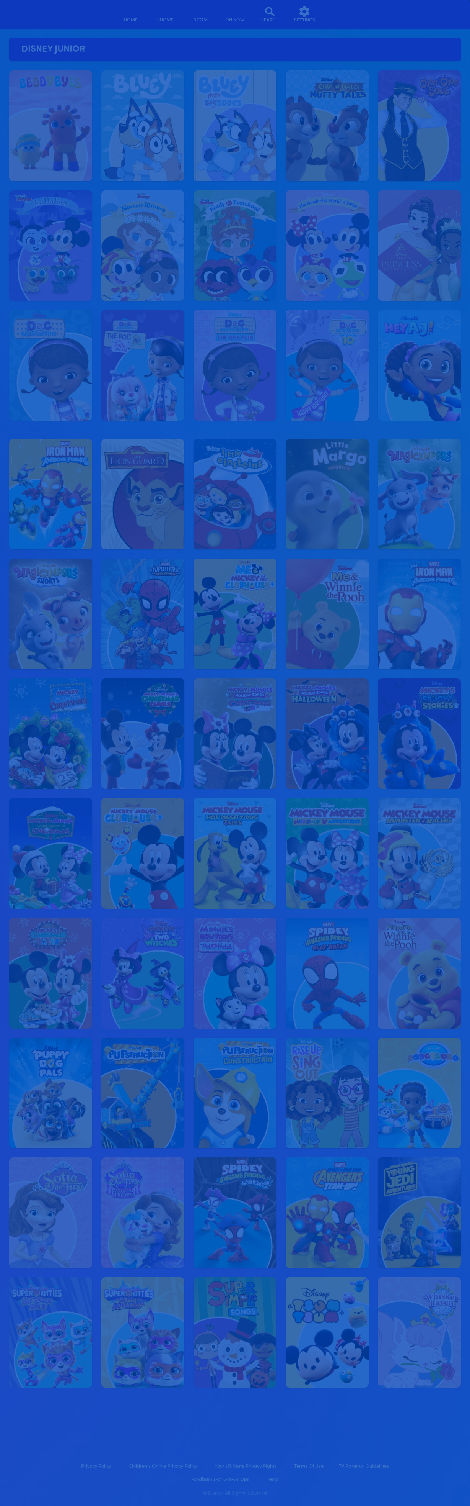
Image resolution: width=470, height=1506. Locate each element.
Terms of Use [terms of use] (309, 1466)
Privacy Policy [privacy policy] (96, 1466)
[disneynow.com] (26, 13)
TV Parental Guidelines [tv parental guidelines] (364, 1466)
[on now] (235, 14)
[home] (131, 14)
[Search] (269, 14)
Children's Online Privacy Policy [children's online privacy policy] (162, 1466)
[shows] (165, 14)
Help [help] (273, 1479)
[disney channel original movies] (200, 14)
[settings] (304, 14)
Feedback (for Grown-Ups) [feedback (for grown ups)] (221, 1479)
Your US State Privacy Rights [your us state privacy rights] (245, 1466)
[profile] (339, 14)
